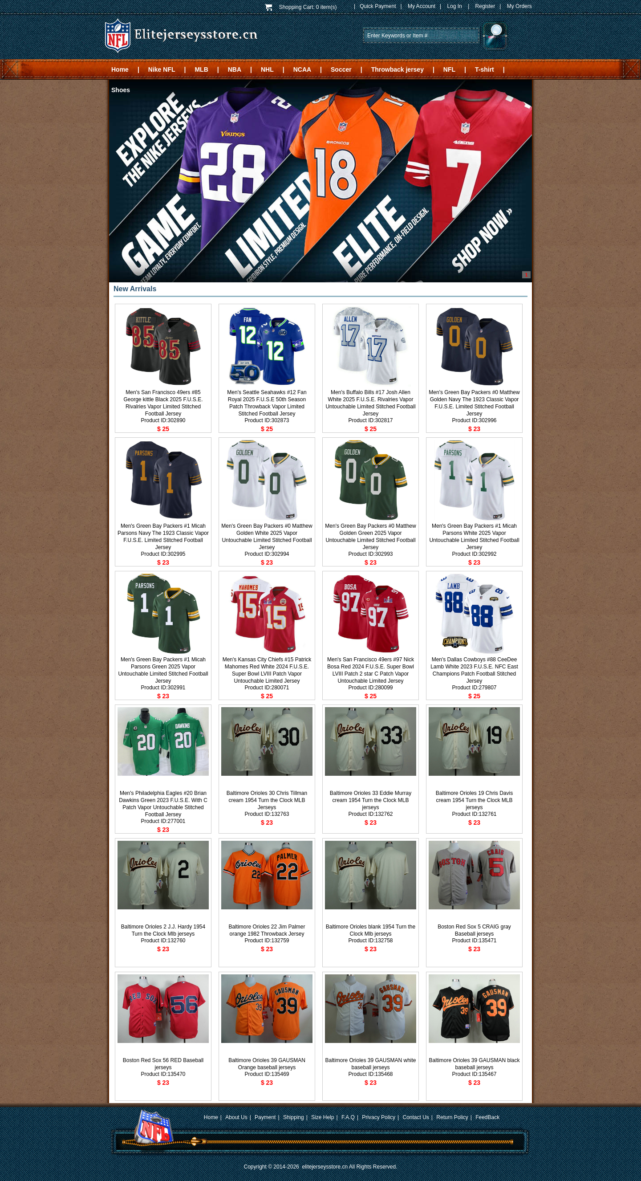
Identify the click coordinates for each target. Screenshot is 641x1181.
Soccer (341, 69)
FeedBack (487, 1117)
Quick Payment (378, 6)
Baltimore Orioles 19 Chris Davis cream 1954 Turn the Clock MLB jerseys (474, 800)
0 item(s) (326, 7)
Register (485, 6)
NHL (267, 69)
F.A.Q (348, 1117)
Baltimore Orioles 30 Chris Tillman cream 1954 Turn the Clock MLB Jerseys (267, 800)
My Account (421, 6)
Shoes (120, 90)
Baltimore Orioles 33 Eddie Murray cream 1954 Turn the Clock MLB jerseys (370, 800)
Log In (454, 6)
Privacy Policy (378, 1117)
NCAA (302, 69)
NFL (449, 69)
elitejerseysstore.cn (325, 1167)
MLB (201, 69)
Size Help (322, 1117)
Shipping (293, 1117)
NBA (234, 69)
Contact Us (416, 1117)
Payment (265, 1117)
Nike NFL (161, 69)
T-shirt (484, 69)
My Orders (519, 6)
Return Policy (452, 1117)
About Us (236, 1117)
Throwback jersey (397, 69)
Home (120, 69)
